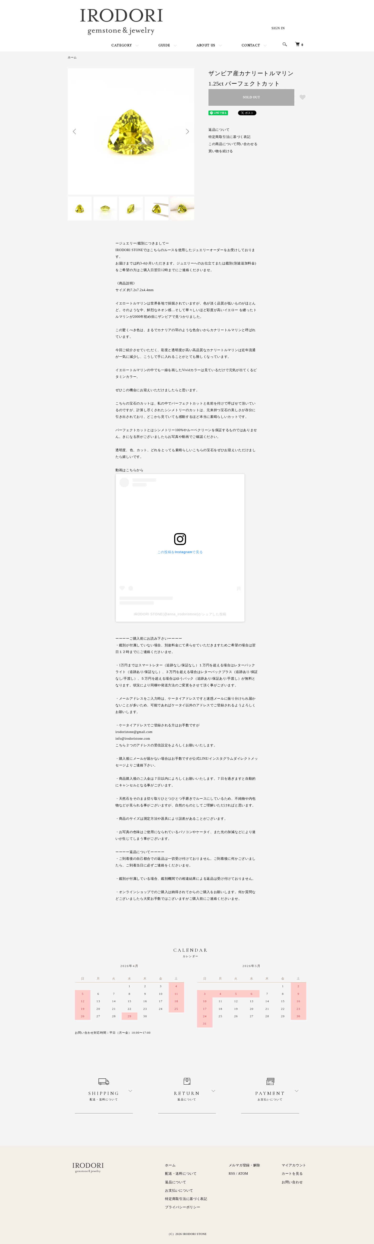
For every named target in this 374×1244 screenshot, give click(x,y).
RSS (232, 1173)
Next (187, 131)
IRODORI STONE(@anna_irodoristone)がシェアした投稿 (180, 614)
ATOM (243, 1173)
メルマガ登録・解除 (244, 1165)
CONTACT (251, 45)
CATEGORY (121, 45)
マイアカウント (294, 1165)
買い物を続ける (220, 151)
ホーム (72, 57)
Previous (74, 131)
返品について (218, 129)
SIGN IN (278, 28)
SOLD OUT (251, 97)
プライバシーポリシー (182, 1207)
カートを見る (292, 1173)
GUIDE (164, 45)
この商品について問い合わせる (233, 144)
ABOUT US (206, 45)
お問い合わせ (292, 1182)
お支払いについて (179, 1190)
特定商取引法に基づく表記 (229, 137)
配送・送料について (181, 1173)
